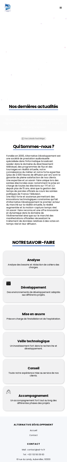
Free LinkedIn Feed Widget (33, 128)
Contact (33, 425)
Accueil (33, 420)
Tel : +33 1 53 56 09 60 (33, 444)
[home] (8, 8)
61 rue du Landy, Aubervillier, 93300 (33, 449)
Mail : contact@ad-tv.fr (33, 439)
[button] (60, 7)
